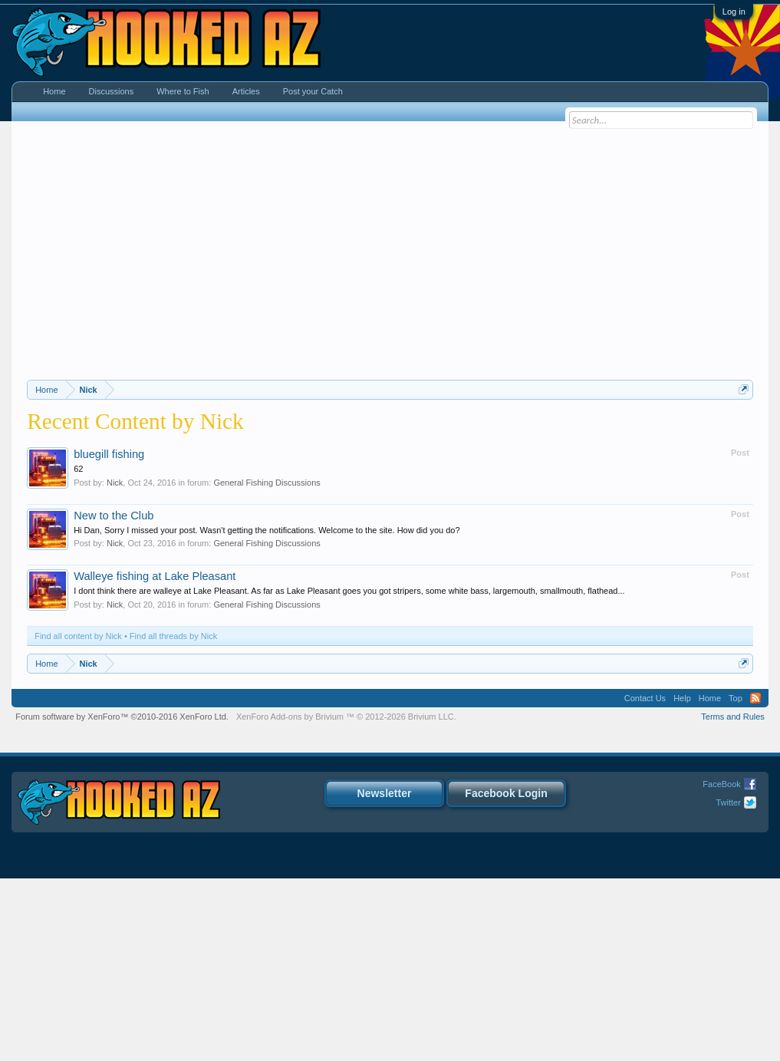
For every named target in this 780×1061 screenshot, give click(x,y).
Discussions (111, 91)
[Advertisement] (390, 244)
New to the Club (113, 698)
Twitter (728, 985)
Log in (733, 11)
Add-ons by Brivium (346, 899)
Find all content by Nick (78, 818)
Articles (246, 91)
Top (735, 880)
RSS (755, 880)
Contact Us (645, 880)
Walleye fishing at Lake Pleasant (154, 759)
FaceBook (722, 966)
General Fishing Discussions (266, 665)
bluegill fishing (109, 637)
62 (78, 651)
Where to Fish (182, 91)
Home (54, 91)
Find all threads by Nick (173, 818)
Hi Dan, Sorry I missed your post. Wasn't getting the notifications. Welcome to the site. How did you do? (266, 712)
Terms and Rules (733, 899)
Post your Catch (313, 91)
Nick (115, 665)
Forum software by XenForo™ (122, 899)
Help (682, 880)
